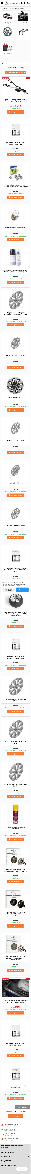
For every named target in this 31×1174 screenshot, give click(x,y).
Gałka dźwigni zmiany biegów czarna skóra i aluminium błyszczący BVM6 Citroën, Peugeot (15, 614)
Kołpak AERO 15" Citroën (15, 398)
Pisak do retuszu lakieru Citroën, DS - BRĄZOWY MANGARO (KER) (15, 657)
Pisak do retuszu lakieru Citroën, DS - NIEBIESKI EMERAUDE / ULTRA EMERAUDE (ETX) (15, 569)
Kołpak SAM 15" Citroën (15, 483)
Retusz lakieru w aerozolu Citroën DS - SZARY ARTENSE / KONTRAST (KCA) (15, 271)
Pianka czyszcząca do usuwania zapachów (15, 828)
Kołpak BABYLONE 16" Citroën (15, 355)
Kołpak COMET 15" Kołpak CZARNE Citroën (15, 700)
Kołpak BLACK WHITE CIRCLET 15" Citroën (15, 742)
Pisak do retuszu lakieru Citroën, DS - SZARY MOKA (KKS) (15, 1044)
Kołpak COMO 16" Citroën (15, 440)
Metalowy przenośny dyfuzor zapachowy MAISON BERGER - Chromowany (15, 958)
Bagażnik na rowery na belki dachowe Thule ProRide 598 (16, 100)
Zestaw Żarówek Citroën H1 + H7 (15, 227)
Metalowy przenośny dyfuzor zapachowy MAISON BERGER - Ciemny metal (15, 913)
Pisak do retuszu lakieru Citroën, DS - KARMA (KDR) (15, 1087)
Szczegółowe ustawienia (8, 589)
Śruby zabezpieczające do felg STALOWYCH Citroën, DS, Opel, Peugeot (15, 186)
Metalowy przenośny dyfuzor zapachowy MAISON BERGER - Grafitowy (15, 870)
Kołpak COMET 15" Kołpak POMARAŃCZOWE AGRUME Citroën (15, 313)
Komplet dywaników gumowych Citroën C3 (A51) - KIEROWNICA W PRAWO (15, 1001)
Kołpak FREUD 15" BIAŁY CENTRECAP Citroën (15, 785)
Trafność (15, 64)
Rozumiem (22, 590)
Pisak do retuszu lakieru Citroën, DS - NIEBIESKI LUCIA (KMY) (15, 143)
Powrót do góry (22, 1107)
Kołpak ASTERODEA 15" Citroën (15, 525)
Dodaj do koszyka (15, 112)
